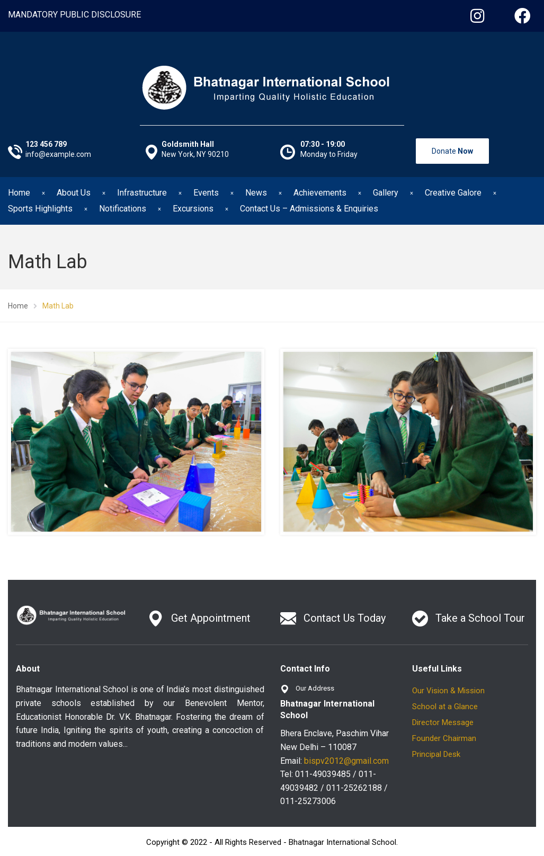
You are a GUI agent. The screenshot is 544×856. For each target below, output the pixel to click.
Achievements (319, 193)
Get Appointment (211, 618)
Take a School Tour (480, 618)
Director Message (443, 722)
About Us (74, 193)
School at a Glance (445, 706)
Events (206, 193)
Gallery (385, 193)
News (256, 193)
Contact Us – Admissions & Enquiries (309, 209)
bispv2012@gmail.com (346, 761)
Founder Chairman (444, 738)
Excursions (193, 209)
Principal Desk (436, 754)
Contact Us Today (345, 618)
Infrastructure (142, 193)
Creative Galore (453, 193)
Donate (452, 151)
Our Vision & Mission (448, 690)
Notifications (122, 209)
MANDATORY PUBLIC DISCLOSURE (74, 15)
